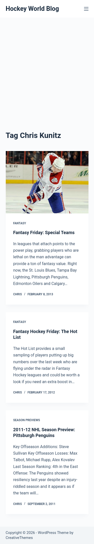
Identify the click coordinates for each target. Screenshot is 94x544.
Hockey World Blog (32, 8)
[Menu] (86, 9)
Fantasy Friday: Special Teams (44, 232)
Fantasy (19, 223)
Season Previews (26, 420)
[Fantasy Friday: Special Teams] (47, 182)
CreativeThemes (19, 537)
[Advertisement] (47, 67)
